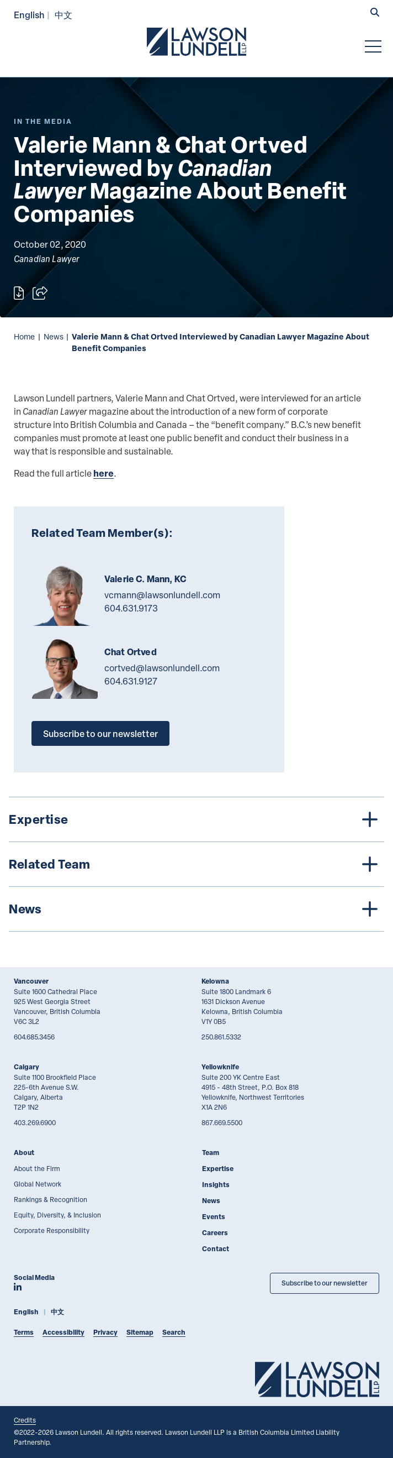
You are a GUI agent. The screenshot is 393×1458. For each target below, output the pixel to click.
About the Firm (37, 1168)
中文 (63, 14)
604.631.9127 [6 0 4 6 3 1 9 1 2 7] (130, 681)
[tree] (196, 864)
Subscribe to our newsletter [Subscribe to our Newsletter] (325, 1283)
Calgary (26, 1067)
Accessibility (63, 1332)
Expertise (217, 1168)
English (29, 14)
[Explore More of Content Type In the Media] (43, 121)
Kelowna (215, 981)
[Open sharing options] (40, 293)
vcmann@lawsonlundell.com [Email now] (162, 595)
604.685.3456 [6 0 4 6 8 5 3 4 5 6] (34, 1036)
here (103, 473)
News (53, 336)
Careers (215, 1232)
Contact (215, 1248)
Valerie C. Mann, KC (145, 579)
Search (173, 1332)
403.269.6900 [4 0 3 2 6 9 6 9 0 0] (35, 1122)
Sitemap (139, 1332)
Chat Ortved (130, 652)
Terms (24, 1332)
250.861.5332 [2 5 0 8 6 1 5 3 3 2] (221, 1036)
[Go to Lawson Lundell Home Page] (196, 41)
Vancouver (31, 981)
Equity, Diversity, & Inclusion (57, 1214)
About (24, 1152)
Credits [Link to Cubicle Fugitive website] (25, 1419)
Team (210, 1152)
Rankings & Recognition (50, 1199)
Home (24, 336)
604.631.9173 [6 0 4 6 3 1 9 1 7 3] (131, 608)
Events (213, 1216)
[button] (374, 13)
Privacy (105, 1332)
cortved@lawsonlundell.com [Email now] (162, 668)
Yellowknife (220, 1067)
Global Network (37, 1183)
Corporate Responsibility (51, 1230)
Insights (216, 1184)
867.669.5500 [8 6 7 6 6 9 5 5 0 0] (221, 1122)
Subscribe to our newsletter (100, 733)
